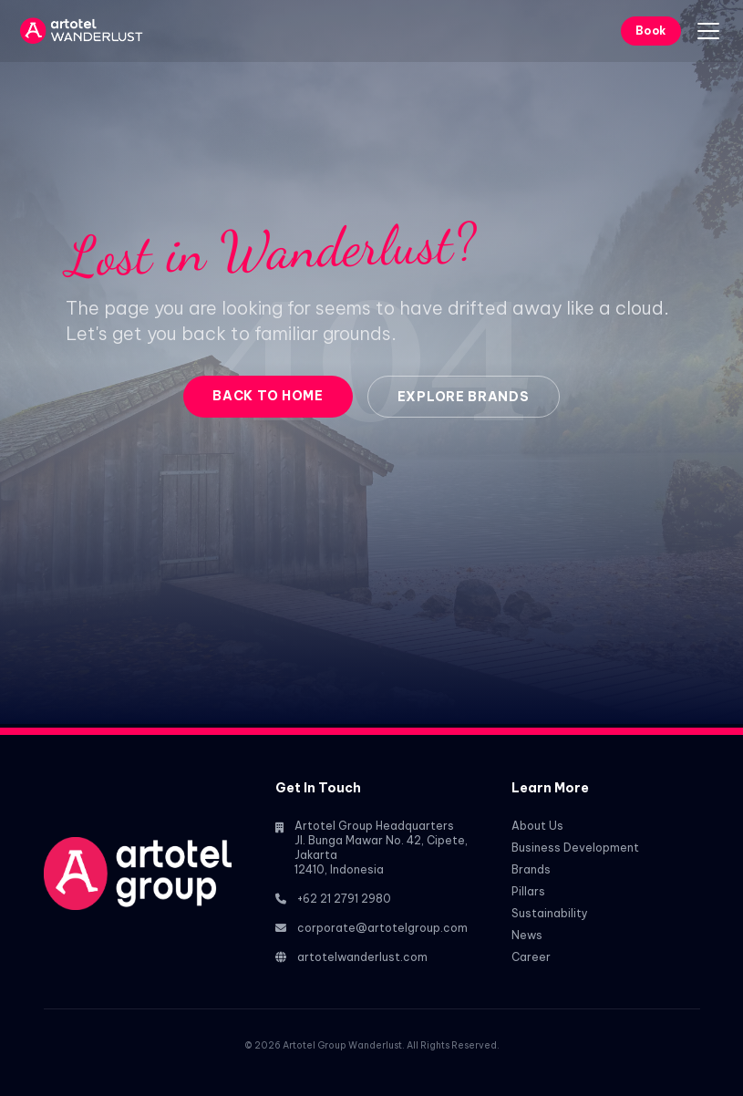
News (526, 935)
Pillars (528, 891)
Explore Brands (463, 396)
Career (531, 957)
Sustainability (549, 913)
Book (650, 30)
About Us (537, 825)
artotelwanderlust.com (362, 957)
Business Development (575, 847)
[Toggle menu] (708, 31)
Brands (531, 869)
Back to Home (267, 396)
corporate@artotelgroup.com (382, 928)
